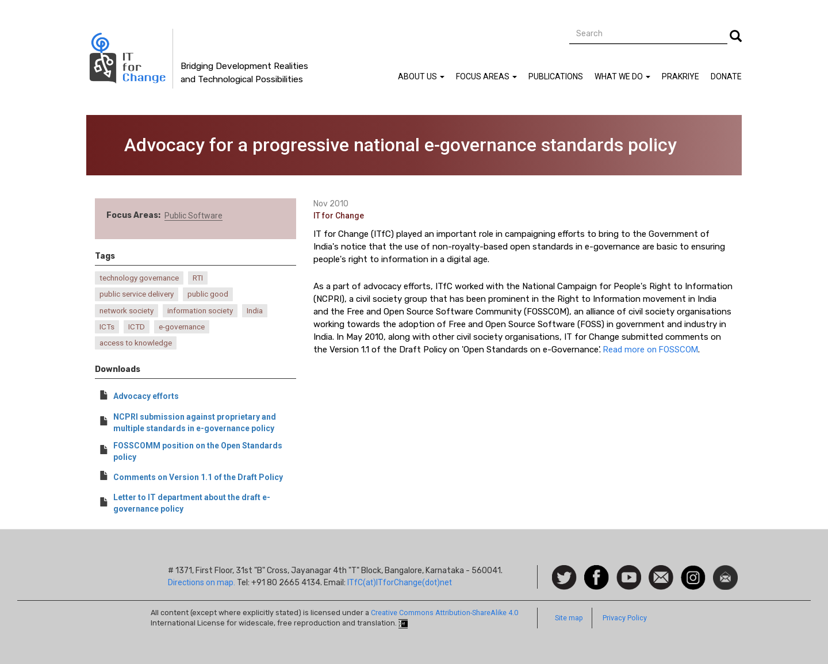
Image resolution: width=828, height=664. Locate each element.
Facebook (596, 570)
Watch (627, 570)
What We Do (622, 76)
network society (126, 310)
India (255, 310)
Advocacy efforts (146, 396)
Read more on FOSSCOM (650, 349)
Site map (569, 617)
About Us (421, 76)
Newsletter (725, 570)
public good (207, 294)
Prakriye (680, 76)
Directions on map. (201, 582)
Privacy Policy (625, 617)
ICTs (106, 327)
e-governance (182, 327)
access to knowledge (135, 343)
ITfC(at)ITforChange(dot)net (399, 582)
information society (200, 310)
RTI (198, 278)
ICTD (136, 327)
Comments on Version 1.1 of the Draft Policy (198, 477)
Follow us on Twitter (564, 578)
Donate (726, 76)
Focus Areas (486, 76)
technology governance (139, 278)
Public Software (193, 215)
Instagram (693, 570)
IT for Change (338, 215)
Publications (555, 76)
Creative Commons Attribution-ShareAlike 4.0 (444, 612)
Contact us (661, 576)
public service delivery (136, 294)
